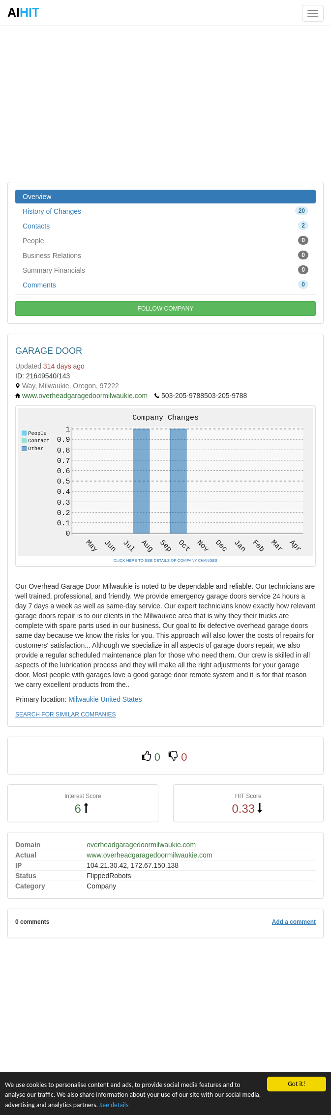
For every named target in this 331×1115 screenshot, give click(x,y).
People (165, 240)
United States (121, 699)
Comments (165, 284)
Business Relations (165, 255)
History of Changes (165, 210)
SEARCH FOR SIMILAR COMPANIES (65, 714)
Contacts (165, 225)
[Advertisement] (165, 103)
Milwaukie (83, 699)
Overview (37, 196)
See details (113, 1105)
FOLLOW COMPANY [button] (166, 308)
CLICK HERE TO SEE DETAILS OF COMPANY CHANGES (165, 560)
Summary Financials (165, 269)
